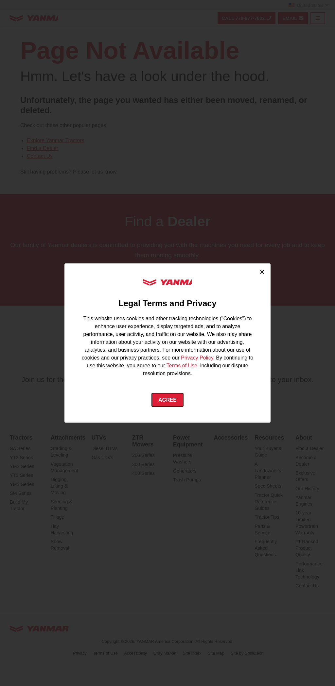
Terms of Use (182, 365)
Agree (167, 400)
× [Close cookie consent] (262, 271)
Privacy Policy (197, 357)
